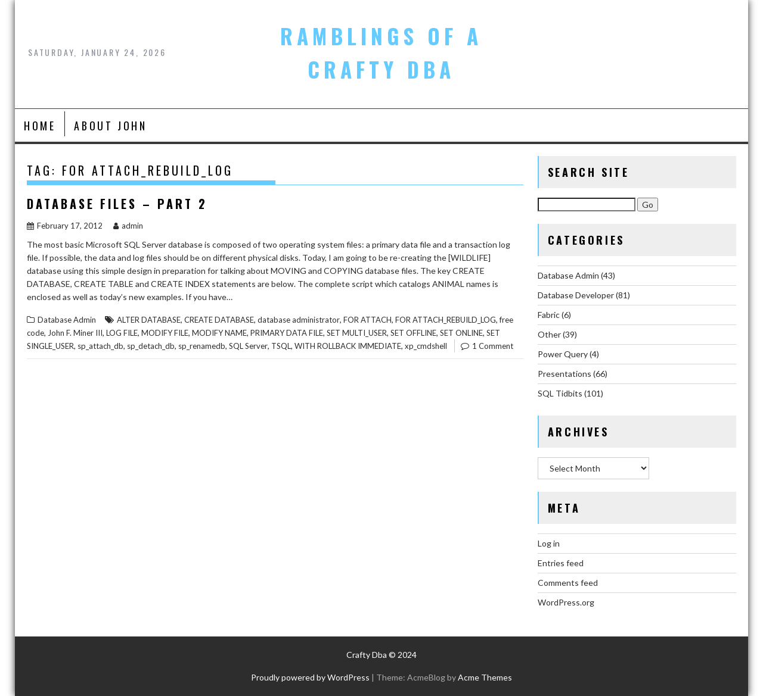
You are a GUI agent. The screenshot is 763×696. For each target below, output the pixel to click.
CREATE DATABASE (219, 319)
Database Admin (67, 319)
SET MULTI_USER (357, 333)
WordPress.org (566, 602)
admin (128, 225)
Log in (549, 543)
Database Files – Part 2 (117, 204)
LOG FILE (122, 333)
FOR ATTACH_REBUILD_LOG (445, 319)
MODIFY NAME (219, 333)
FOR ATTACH (367, 319)
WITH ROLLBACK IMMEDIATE (347, 346)
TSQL (281, 346)
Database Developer (576, 295)
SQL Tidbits (560, 393)
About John (110, 125)
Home (39, 125)
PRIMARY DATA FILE (286, 333)
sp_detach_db (151, 346)
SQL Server (248, 346)
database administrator (299, 319)
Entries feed (561, 563)
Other (549, 334)
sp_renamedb (201, 346)
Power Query (563, 354)
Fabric (549, 315)
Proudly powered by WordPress (310, 677)
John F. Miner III (75, 333)
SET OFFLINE (413, 333)
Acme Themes (485, 677)
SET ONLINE (461, 333)
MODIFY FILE (164, 333)
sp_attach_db (100, 346)
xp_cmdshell (426, 346)
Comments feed (568, 583)
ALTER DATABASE (149, 319)
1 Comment (492, 346)
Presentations (564, 374)
